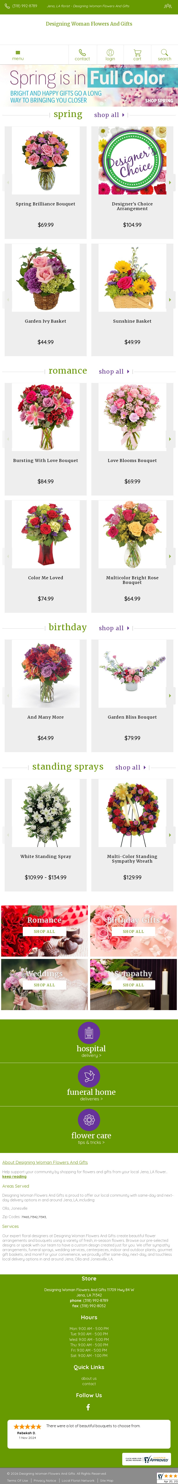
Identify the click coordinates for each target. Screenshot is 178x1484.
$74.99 (46, 598)
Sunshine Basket (132, 321)
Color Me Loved (45, 577)
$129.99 (132, 877)
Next (171, 182)
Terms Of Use (17, 1480)
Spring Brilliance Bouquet (46, 204)
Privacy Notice (45, 1480)
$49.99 (132, 341)
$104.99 (132, 224)
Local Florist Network (78, 1480)
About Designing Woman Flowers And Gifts (45, 1162)
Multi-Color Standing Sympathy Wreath (132, 859)
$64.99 (132, 598)
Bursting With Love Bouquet (45, 460)
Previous (7, 182)
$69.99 (46, 224)
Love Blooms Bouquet (132, 460)
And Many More (45, 717)
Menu (18, 58)
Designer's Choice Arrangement (132, 206)
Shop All (106, 115)
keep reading (14, 1176)
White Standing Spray (45, 856)
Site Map (106, 1480)
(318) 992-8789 (24, 5)
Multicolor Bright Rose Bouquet (132, 580)
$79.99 (132, 737)
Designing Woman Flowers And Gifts (89, 24)
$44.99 (46, 341)
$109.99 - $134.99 (45, 877)
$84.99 (46, 481)
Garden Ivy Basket (45, 321)
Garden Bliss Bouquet (132, 717)
